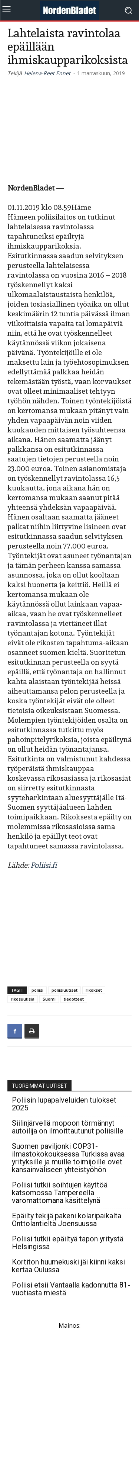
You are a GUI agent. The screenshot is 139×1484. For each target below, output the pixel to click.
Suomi (49, 999)
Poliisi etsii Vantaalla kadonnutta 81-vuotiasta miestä (71, 1289)
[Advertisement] (69, 128)
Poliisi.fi (43, 865)
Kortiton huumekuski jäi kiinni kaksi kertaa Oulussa (68, 1266)
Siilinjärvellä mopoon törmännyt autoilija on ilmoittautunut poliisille (67, 1127)
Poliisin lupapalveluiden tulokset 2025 (64, 1104)
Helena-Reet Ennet (47, 73)
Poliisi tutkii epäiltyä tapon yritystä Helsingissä (67, 1243)
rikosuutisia (22, 999)
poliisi (37, 990)
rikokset (94, 990)
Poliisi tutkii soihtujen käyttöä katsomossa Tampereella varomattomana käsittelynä (59, 1193)
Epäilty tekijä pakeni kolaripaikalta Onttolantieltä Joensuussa (66, 1220)
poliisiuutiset (64, 990)
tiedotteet (74, 999)
